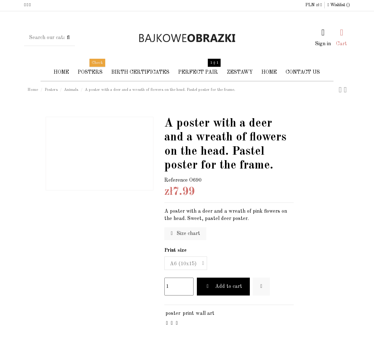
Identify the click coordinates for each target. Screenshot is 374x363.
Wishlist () (338, 5)
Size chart (185, 233)
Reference (176, 180)
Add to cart (223, 286)
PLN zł (313, 5)
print (188, 313)
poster (172, 313)
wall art (205, 313)
